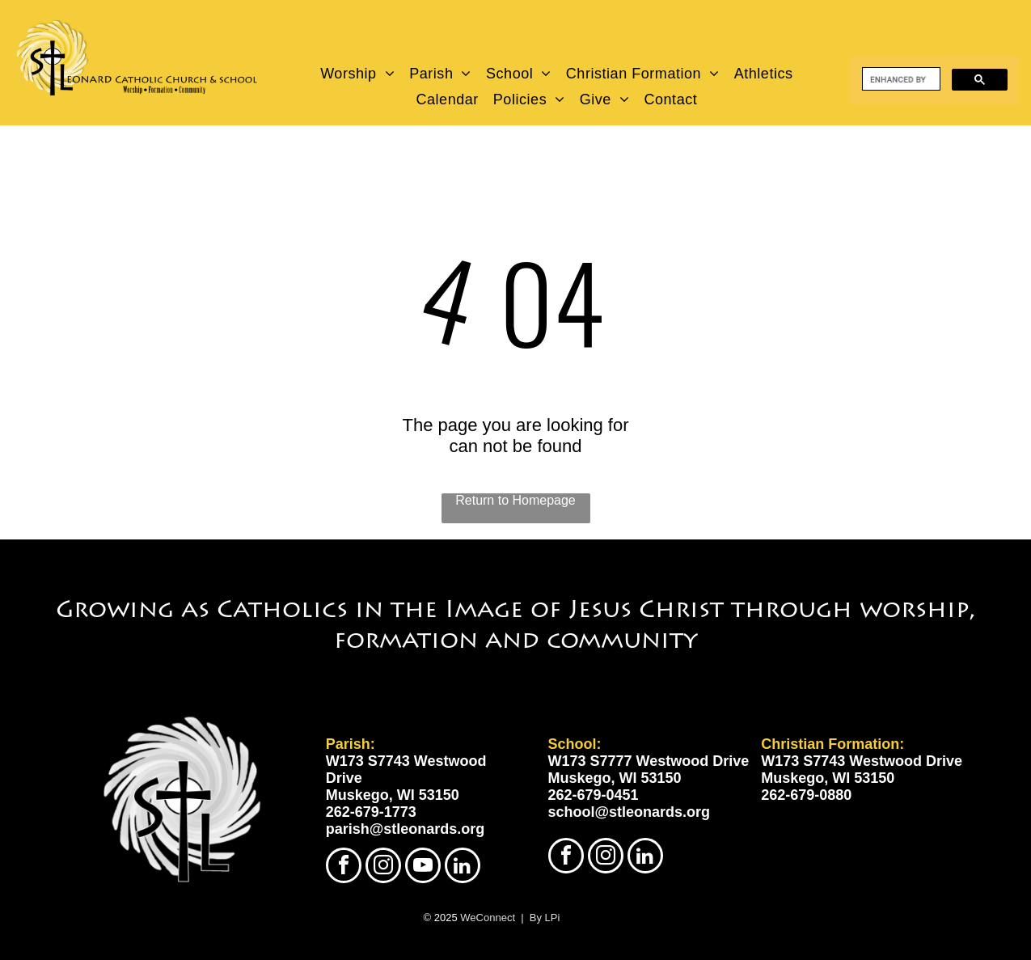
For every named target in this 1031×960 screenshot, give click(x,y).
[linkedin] (462, 867)
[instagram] (383, 867)
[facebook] (343, 867)
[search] (899, 79)
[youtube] (423, 867)
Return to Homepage (515, 500)
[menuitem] (358, 74)
